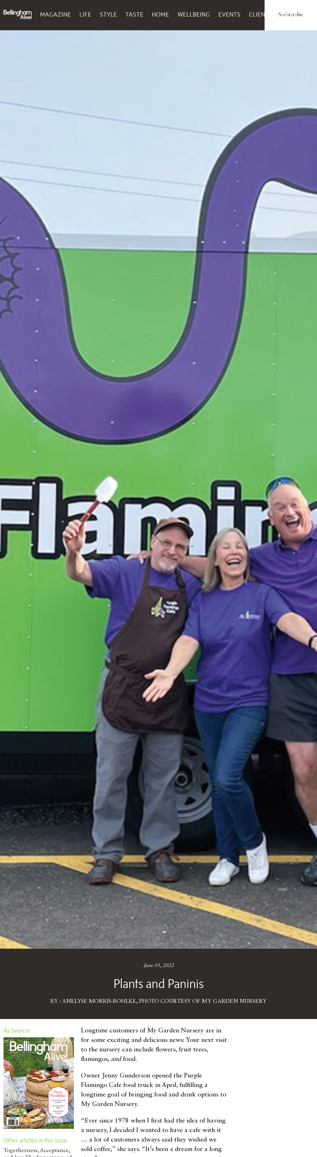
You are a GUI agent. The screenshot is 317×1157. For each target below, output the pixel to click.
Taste (135, 14)
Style (108, 14)
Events (229, 14)
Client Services (273, 14)
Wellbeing (194, 14)
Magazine (55, 14)
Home (160, 14)
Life (85, 14)
